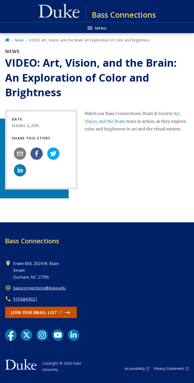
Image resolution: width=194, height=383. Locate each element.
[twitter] (53, 153)
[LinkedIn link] (73, 335)
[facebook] (36, 153)
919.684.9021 (25, 299)
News (19, 40)
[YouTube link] (58, 335)
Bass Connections (32, 240)
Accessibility (135, 368)
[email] (20, 153)
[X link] (26, 335)
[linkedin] (20, 170)
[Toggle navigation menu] (97, 27)
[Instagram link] (42, 335)
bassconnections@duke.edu (39, 288)
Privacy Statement (169, 368)
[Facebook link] (11, 335)
